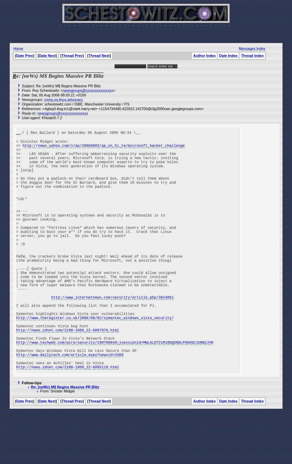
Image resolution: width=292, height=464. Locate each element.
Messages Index (252, 49)
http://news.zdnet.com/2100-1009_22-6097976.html (67, 373)
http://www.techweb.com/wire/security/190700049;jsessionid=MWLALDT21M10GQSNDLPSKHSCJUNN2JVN (114, 388)
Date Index (228, 56)
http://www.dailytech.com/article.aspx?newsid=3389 (69, 403)
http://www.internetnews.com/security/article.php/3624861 (112, 333)
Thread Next (99, 56)
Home (18, 49)
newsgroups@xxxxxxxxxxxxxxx (88, 91)
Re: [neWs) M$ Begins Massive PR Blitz (65, 440)
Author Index (204, 56)
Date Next (47, 56)
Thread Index (252, 56)
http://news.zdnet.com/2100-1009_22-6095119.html (67, 418)
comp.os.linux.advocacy (63, 100)
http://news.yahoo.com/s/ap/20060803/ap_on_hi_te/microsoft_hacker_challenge (104, 148)
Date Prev (24, 56)
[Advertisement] (146, 32)
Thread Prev (72, 56)
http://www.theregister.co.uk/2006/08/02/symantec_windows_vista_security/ (95, 358)
